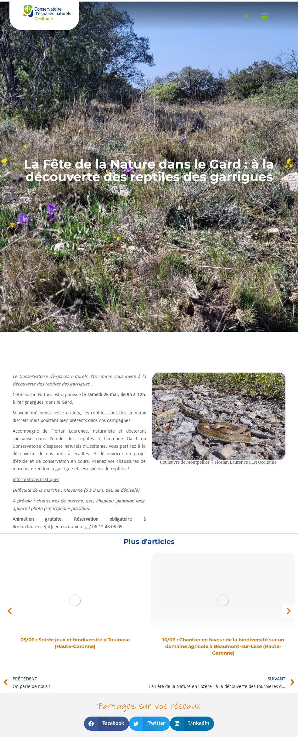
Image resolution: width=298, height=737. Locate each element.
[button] (9, 611)
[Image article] (75, 600)
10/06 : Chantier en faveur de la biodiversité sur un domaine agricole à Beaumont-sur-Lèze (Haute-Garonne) (223, 646)
